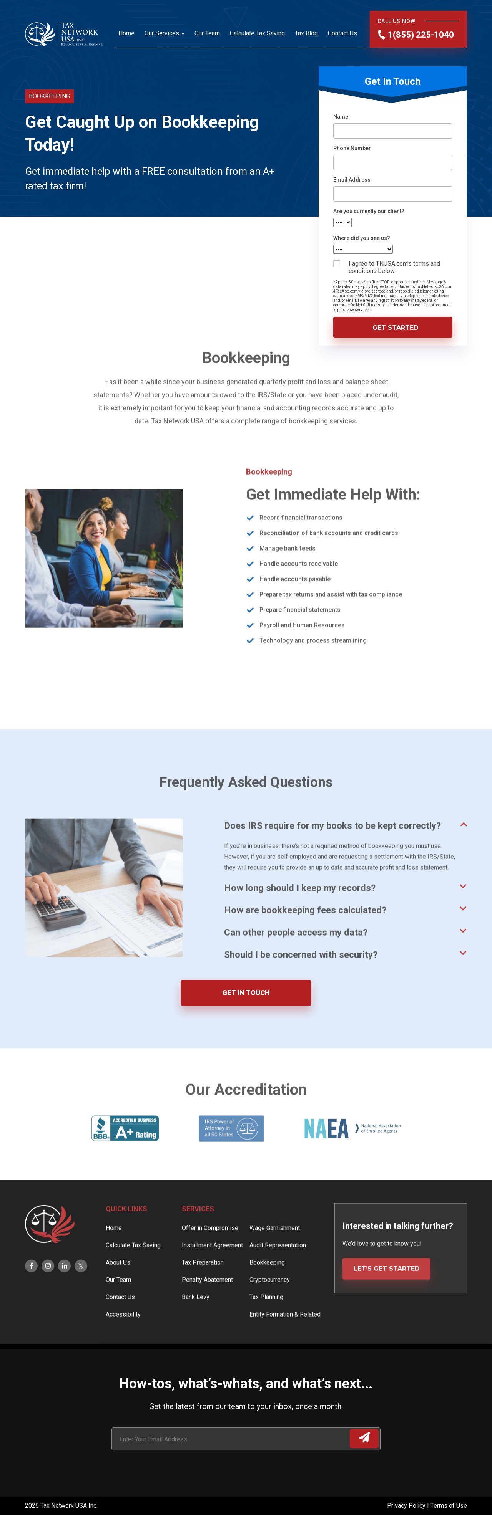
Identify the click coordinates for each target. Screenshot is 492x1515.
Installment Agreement (212, 1270)
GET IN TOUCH (246, 993)
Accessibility (123, 1339)
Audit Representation (277, 1270)
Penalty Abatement (207, 1304)
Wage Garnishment (274, 1252)
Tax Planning (266, 1321)
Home (126, 33)
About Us (118, 1287)
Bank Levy (195, 1321)
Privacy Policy (407, 1505)
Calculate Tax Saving (257, 33)
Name (340, 117)
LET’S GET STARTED (387, 1293)
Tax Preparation (203, 1287)
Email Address (352, 180)
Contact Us (342, 33)
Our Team (207, 33)
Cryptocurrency (269, 1304)
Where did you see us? (361, 238)
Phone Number (352, 148)
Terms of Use (448, 1505)
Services (198, 1233)
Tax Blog (306, 33)
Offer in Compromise (210, 1252)
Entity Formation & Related (285, 1339)
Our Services (162, 33)
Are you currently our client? (368, 211)
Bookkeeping (267, 1287)
